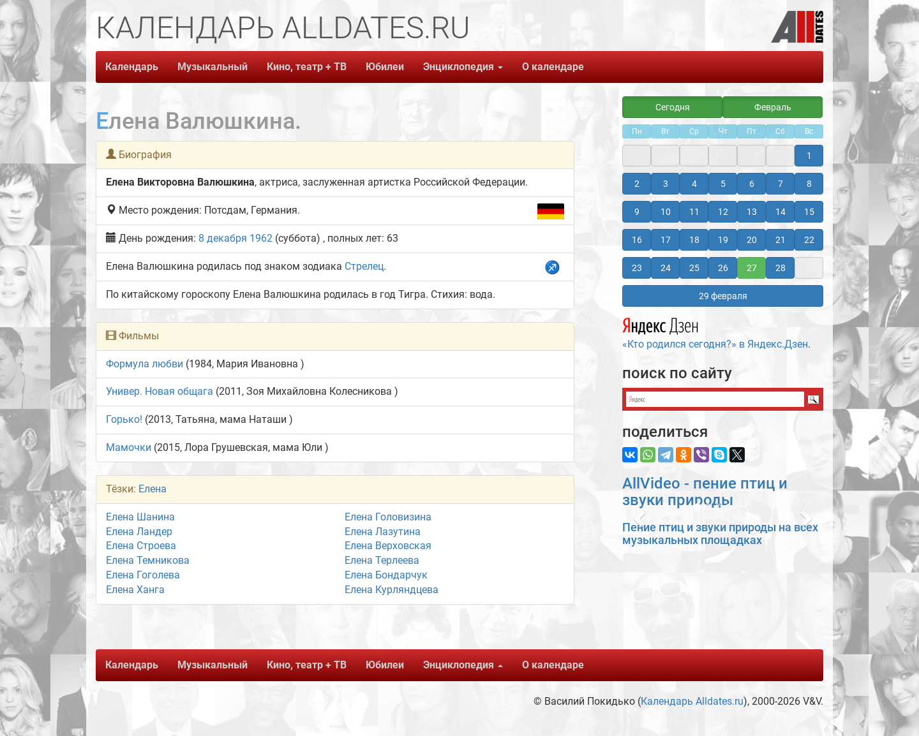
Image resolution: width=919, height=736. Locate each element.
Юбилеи (385, 67)
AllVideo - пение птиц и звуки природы (705, 492)
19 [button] (723, 240)
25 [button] (694, 268)
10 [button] (666, 212)
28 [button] (780, 268)
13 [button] (752, 212)
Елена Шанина (140, 517)
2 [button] (636, 184)
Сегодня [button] (672, 107)
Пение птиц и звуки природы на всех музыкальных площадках (720, 533)
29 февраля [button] (723, 296)
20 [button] (752, 240)
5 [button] (723, 184)
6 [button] (751, 184)
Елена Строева (141, 546)
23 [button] (637, 268)
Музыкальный (212, 67)
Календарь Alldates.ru (692, 701)
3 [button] (665, 184)
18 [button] (694, 240)
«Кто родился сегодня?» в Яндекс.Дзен (715, 331)
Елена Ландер (139, 532)
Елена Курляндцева (391, 590)
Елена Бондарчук (386, 575)
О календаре (553, 67)
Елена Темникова (148, 560)
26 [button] (723, 268)
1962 (261, 238)
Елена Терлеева (382, 560)
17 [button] (666, 240)
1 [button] (809, 156)
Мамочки (128, 447)
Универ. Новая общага (159, 391)
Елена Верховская (388, 546)
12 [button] (723, 212)
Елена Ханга (135, 590)
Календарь (131, 67)
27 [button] (752, 268)
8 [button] (809, 184)
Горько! (124, 419)
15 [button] (809, 212)
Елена (152, 489)
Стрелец (364, 266)
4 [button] (694, 184)
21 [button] (780, 240)
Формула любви (144, 364)
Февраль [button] (772, 107)
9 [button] (636, 212)
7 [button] (780, 184)
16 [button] (637, 240)
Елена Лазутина (383, 532)
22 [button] (809, 240)
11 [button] (694, 212)
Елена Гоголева (143, 575)
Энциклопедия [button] (463, 67)
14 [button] (780, 212)
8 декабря (222, 238)
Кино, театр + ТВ (307, 67)
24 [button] (666, 268)
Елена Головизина (388, 517)
